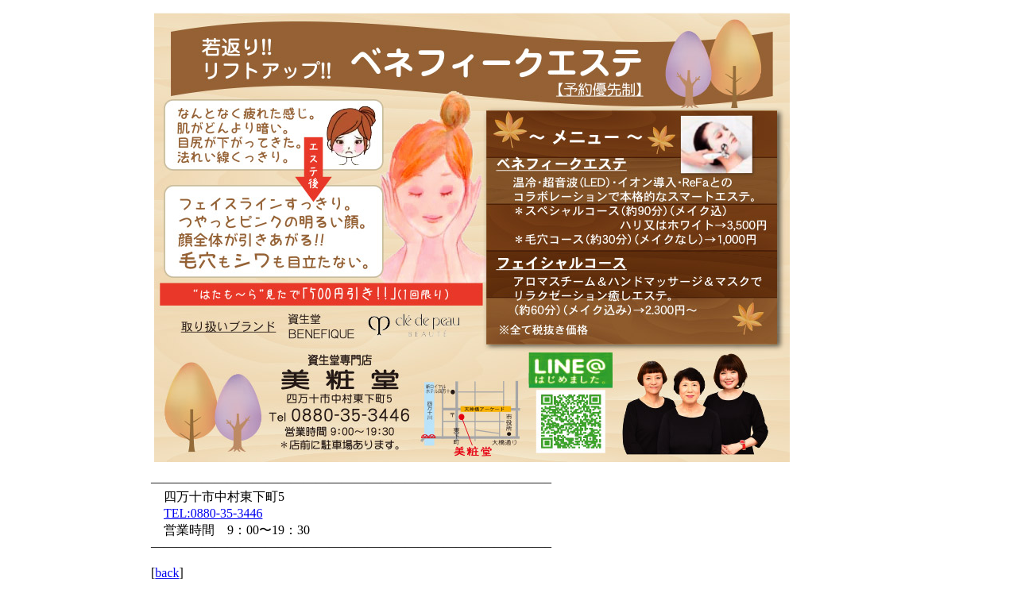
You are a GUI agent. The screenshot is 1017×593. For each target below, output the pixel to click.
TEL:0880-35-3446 (213, 513)
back (167, 573)
